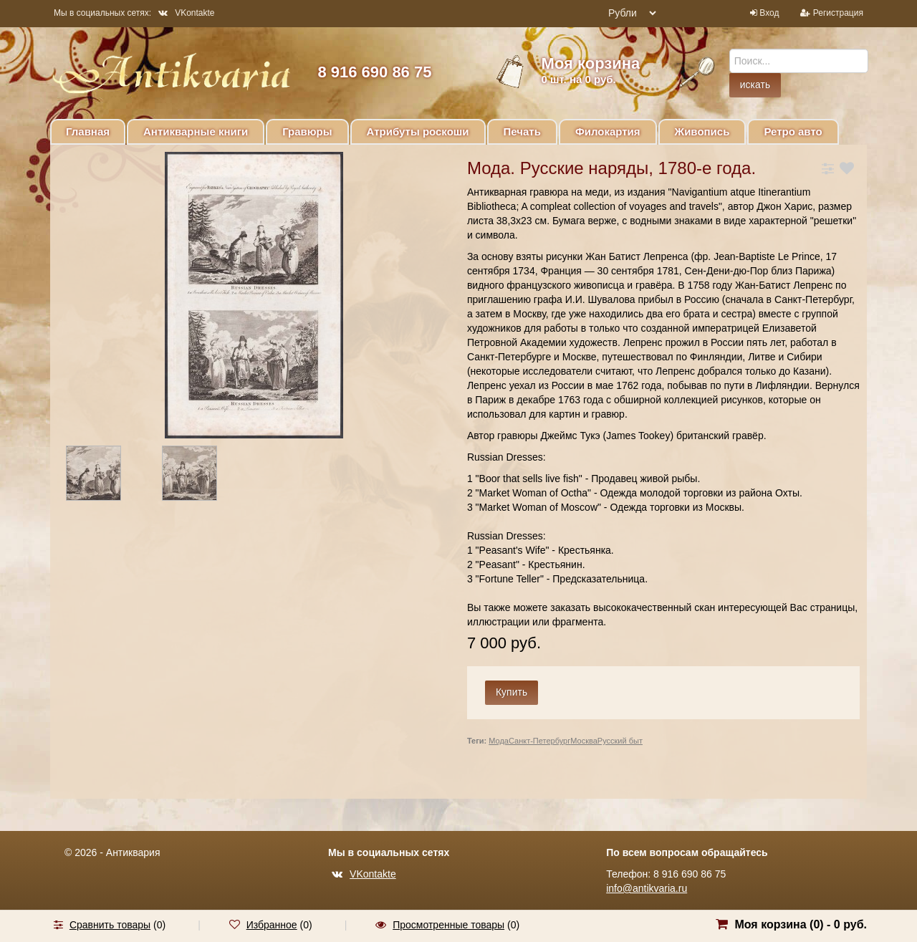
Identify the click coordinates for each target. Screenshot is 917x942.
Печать (522, 131)
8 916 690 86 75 (374, 72)
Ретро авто (793, 131)
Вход (769, 13)
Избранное (271, 925)
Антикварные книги (195, 131)
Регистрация (838, 13)
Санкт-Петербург (539, 740)
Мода (499, 740)
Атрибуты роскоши (418, 131)
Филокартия (607, 131)
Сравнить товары (109, 925)
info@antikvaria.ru (646, 888)
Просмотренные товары (448, 925)
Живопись (702, 131)
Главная (88, 131)
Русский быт (620, 740)
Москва (583, 740)
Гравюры (307, 131)
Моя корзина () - (800, 924)
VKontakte (186, 13)
